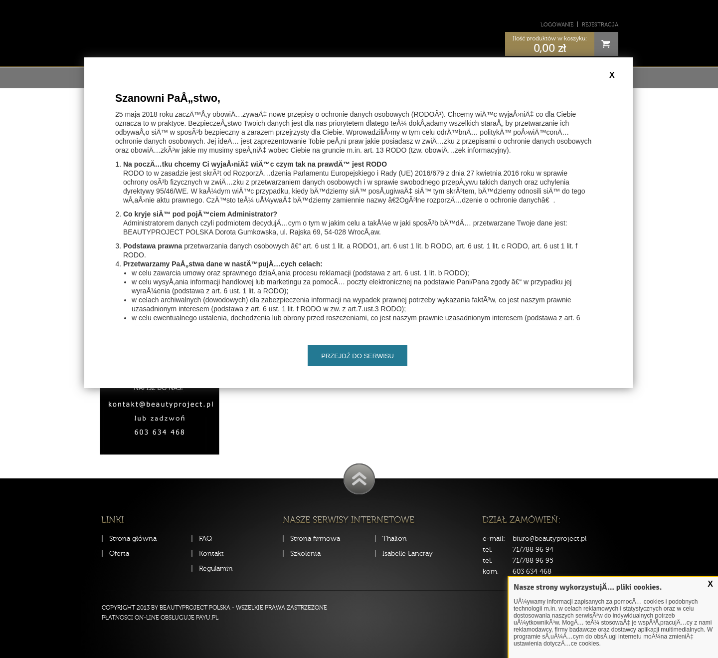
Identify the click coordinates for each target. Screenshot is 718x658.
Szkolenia (305, 553)
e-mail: (494, 538)
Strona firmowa (315, 538)
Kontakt (211, 553)
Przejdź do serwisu (357, 356)
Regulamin (216, 568)
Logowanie (556, 24)
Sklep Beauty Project (359, 31)
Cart (606, 44)
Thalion (394, 538)
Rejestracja (600, 24)
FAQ (205, 538)
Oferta (119, 553)
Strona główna (133, 538)
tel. (487, 549)
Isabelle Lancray (407, 553)
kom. (491, 571)
